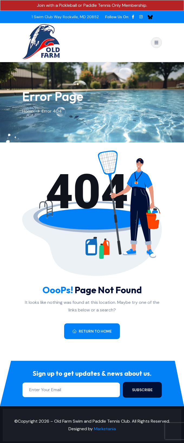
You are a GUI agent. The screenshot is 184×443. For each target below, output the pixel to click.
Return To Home (92, 331)
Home (28, 111)
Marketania (105, 429)
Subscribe (142, 389)
